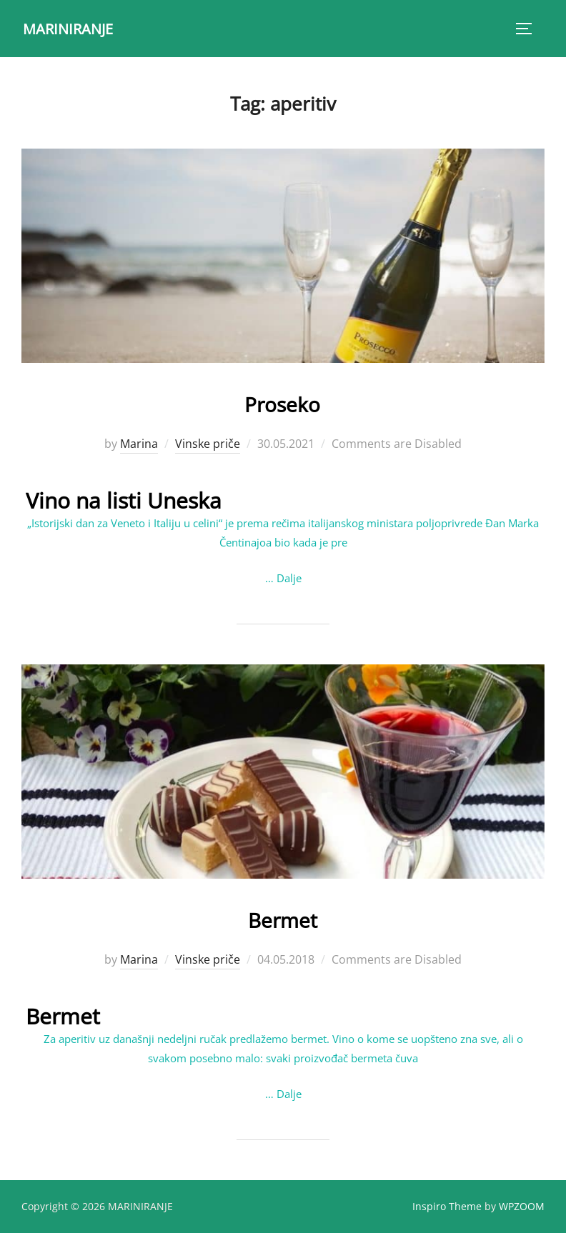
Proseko (282, 400)
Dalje (289, 577)
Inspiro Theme (447, 1205)
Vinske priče (207, 443)
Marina (139, 443)
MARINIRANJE (73, 28)
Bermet (282, 916)
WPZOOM (522, 1205)
